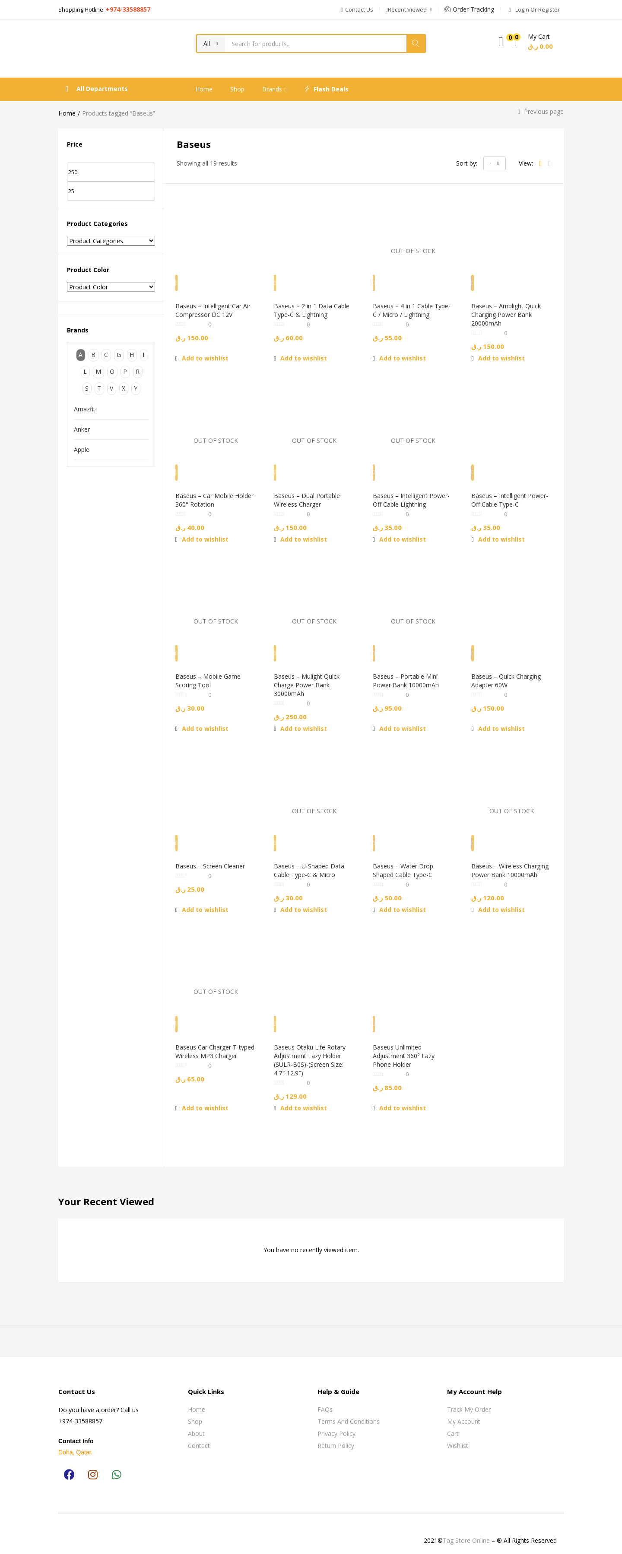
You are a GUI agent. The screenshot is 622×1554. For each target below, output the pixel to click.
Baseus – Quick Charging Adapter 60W (510, 675)
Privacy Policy (336, 1424)
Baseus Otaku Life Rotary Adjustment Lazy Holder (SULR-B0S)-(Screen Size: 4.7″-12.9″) (313, 1051)
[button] (357, 10)
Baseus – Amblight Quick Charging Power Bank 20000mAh (510, 313)
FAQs (325, 1400)
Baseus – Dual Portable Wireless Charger (311, 492)
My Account (463, 1412)
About (196, 1424)
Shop (237, 89)
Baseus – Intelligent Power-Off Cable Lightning (404, 496)
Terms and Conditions (348, 1412)
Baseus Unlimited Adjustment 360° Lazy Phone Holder (407, 1046)
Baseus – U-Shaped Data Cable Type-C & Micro (313, 859)
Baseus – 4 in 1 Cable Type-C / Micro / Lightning (413, 308)
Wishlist (457, 1436)
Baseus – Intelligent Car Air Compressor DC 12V (212, 308)
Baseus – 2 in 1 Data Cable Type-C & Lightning (313, 308)
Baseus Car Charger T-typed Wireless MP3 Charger (211, 1046)
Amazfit (84, 409)
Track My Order (469, 1400)
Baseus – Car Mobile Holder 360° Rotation (208, 492)
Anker (82, 429)
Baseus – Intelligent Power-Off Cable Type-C (509, 492)
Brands (274, 89)
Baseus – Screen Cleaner (214, 855)
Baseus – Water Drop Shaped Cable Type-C (407, 859)
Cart (453, 1424)
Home (204, 89)
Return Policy (335, 1436)
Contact (199, 1436)
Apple (81, 449)
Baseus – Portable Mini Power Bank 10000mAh (410, 675)
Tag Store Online (466, 1531)
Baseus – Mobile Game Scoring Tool (211, 675)
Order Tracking (469, 9)
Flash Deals (326, 89)
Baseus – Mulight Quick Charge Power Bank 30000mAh (310, 679)
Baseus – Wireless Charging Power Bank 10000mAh (505, 863)
